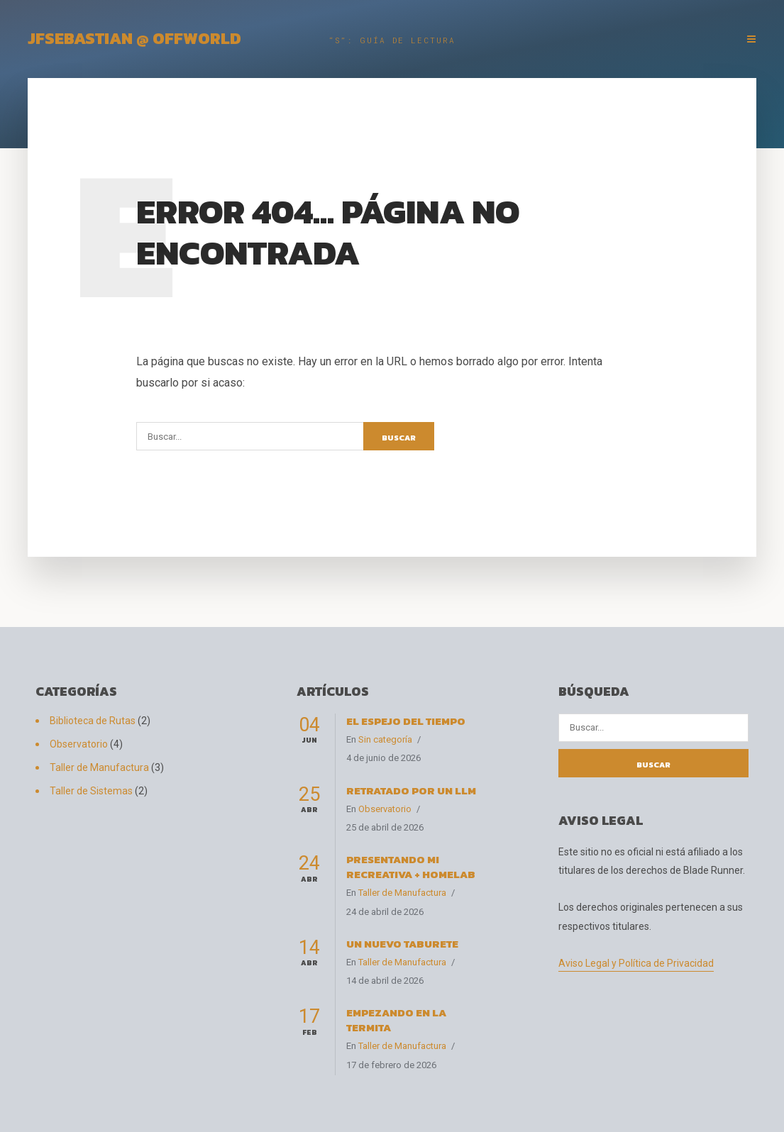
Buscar (399, 437)
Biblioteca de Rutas (93, 720)
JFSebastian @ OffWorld (134, 38)
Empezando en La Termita (396, 1020)
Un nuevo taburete (402, 944)
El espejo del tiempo (405, 721)
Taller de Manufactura (99, 767)
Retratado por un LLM (411, 790)
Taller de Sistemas (91, 791)
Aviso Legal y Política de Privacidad (636, 963)
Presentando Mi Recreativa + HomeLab (410, 866)
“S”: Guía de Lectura (392, 40)
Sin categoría (385, 739)
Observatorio (79, 744)
